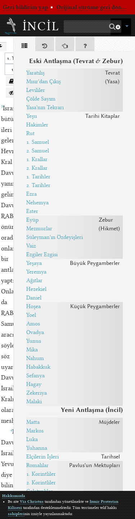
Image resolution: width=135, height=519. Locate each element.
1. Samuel (37, 142)
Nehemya (37, 202)
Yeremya (36, 272)
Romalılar (37, 465)
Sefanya (35, 375)
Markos (35, 430)
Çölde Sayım (40, 99)
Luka (32, 439)
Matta (33, 422)
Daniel (33, 297)
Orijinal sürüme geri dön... (91, 7)
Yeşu (31, 116)
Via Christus (32, 501)
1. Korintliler (41, 474)
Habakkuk (38, 367)
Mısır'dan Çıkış (43, 81)
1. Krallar (37, 159)
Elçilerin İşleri (42, 456)
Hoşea (33, 306)
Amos (33, 323)
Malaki (34, 401)
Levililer (35, 90)
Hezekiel (36, 289)
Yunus (33, 341)
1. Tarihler (38, 176)
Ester (32, 211)
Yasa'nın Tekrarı (45, 107)
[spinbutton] (11, 69)
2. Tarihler (38, 185)
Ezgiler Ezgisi (42, 254)
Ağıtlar (34, 280)
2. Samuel (37, 150)
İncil (41, 26)
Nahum (35, 358)
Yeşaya (34, 263)
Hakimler (37, 124)
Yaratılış (35, 73)
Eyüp (32, 220)
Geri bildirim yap (25, 7)
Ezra (31, 194)
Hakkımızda (13, 495)
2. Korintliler (41, 482)
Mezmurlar (39, 228)
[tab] (24, 45)
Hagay (33, 384)
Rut (30, 133)
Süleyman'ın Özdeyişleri (54, 237)
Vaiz (31, 246)
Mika (32, 349)
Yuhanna (36, 448)
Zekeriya (36, 393)
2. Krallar (37, 168)
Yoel (31, 315)
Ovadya (35, 332)
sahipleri (16, 513)
